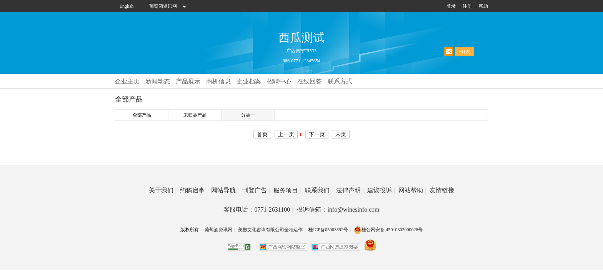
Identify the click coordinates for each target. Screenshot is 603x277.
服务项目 (287, 190)
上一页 (286, 134)
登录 (451, 6)
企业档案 (249, 81)
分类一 (248, 115)
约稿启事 (194, 190)
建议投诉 (381, 190)
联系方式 (340, 81)
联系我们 (319, 190)
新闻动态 (157, 81)
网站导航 (225, 190)
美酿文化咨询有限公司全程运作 (270, 229)
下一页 (317, 134)
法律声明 (350, 190)
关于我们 (163, 190)
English (127, 6)
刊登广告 (256, 190)
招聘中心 (279, 81)
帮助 (483, 6)
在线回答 (309, 81)
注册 (467, 6)
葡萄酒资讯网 (163, 6)
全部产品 (142, 115)
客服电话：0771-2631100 (258, 209)
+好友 (465, 51)
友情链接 (442, 190)
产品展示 (188, 81)
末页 (340, 134)
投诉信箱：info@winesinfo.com (338, 209)
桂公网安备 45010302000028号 (388, 229)
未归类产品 (195, 115)
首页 (262, 134)
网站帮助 (412, 190)
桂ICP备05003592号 (328, 229)
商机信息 (218, 81)
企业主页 (127, 81)
